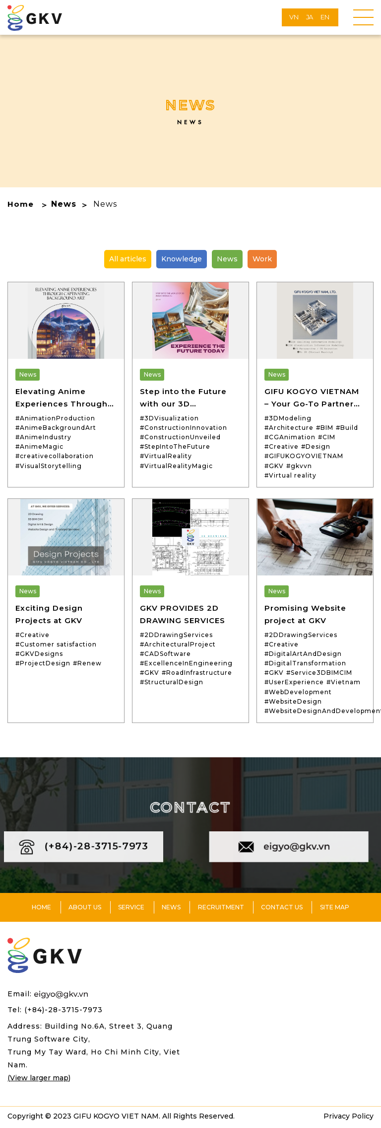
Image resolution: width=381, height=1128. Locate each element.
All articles (127, 258)
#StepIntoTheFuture (175, 446)
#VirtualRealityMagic (176, 466)
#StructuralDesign (171, 682)
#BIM (324, 427)
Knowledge (181, 258)
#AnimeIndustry (43, 437)
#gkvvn (299, 466)
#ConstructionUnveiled (180, 437)
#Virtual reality (290, 475)
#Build (347, 427)
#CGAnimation (290, 437)
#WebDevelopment (298, 692)
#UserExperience (294, 682)
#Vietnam (343, 682)
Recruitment (221, 909)
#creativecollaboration (54, 456)
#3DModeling (288, 418)
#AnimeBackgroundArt (55, 427)
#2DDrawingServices (176, 635)
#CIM (326, 437)
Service (131, 909)
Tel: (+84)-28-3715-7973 (55, 1012)
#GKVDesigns (39, 653)
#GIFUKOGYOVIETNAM (303, 456)
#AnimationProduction (55, 418)
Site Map (334, 909)
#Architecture (289, 427)
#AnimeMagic (39, 446)
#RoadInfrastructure (197, 672)
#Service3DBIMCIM (319, 672)
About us (84, 909)
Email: (47, 996)
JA (310, 17)
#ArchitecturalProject (178, 644)
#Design (315, 446)
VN (294, 17)
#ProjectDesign (42, 663)
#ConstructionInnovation (183, 427)
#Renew (87, 663)
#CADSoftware (165, 653)
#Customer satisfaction (56, 644)
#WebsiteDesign (293, 701)
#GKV (274, 466)
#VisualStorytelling (48, 466)
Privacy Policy (348, 1118)
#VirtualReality (166, 456)
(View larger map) (38, 1079)
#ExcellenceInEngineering (186, 663)
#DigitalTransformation (305, 663)
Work (262, 258)
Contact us (282, 909)
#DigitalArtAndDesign (303, 653)
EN (324, 17)
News (64, 204)
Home (21, 204)
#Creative (281, 446)
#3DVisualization (169, 418)
